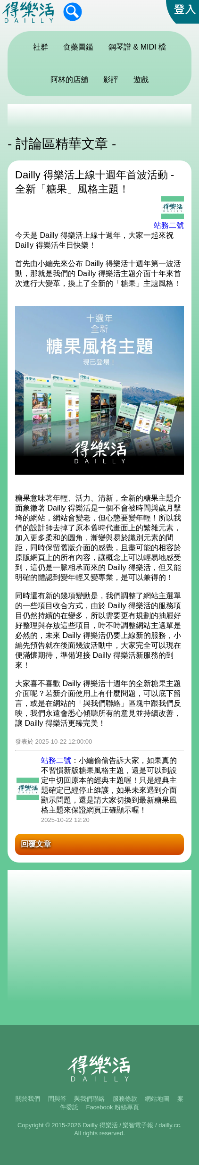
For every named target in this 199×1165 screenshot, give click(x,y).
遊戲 (141, 79)
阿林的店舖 (69, 79)
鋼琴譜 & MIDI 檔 (137, 47)
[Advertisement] (99, 115)
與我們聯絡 (89, 1098)
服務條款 (125, 1098)
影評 (110, 79)
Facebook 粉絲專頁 (112, 1107)
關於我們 (28, 1098)
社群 (40, 47)
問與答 (57, 1098)
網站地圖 (157, 1098)
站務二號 (169, 225)
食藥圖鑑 (78, 47)
